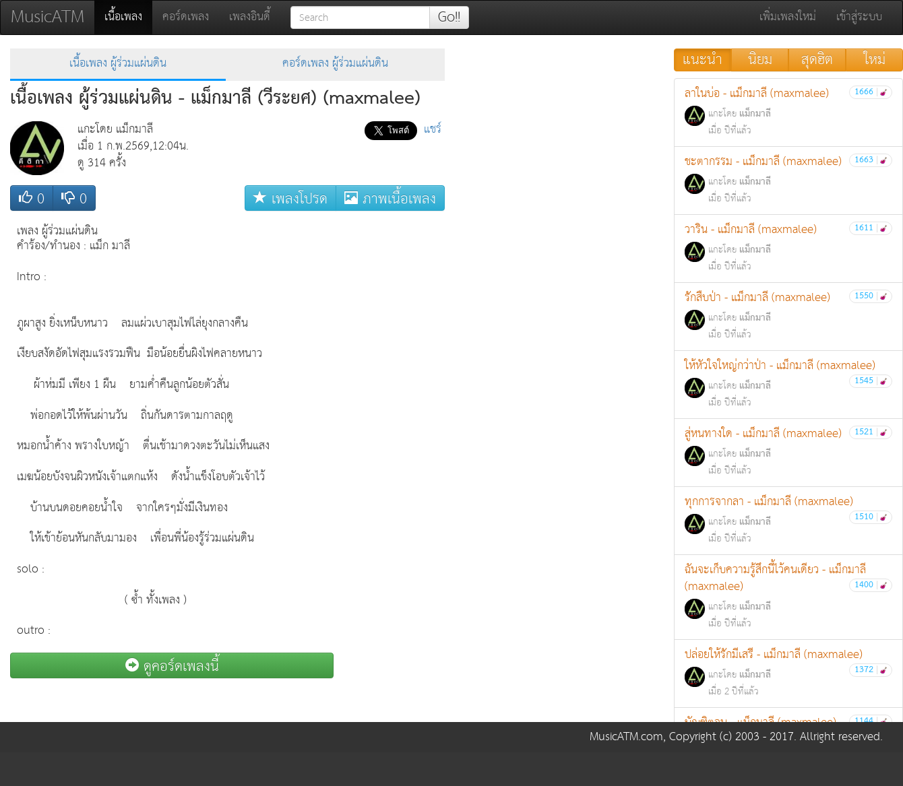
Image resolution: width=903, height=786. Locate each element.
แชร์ (432, 129)
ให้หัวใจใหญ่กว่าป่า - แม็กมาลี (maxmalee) (788, 384)
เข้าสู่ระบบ (859, 17)
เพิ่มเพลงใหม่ (787, 17)
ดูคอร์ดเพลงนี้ (172, 665)
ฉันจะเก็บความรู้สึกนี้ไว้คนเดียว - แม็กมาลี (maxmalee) (788, 596)
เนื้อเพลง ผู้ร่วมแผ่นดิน (117, 63)
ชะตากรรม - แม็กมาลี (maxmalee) (788, 179)
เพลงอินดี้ (249, 17)
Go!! (449, 17)
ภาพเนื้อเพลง (390, 198)
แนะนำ (702, 59)
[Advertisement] (391, 420)
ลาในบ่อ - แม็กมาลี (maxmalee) (788, 111)
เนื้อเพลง (128, 17)
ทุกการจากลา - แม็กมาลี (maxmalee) (788, 520)
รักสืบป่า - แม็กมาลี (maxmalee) (788, 315)
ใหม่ (874, 59)
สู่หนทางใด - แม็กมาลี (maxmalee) (788, 452)
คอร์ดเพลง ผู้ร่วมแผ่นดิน (335, 63)
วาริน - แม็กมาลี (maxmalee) (788, 247)
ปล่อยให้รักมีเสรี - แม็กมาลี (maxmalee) (788, 672)
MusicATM (47, 17)
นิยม (760, 59)
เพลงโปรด (290, 198)
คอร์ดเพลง (185, 17)
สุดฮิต (817, 59)
